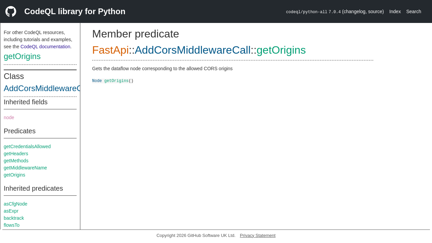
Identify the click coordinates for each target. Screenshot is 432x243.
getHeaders (16, 153)
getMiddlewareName (25, 167)
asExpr (11, 211)
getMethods (16, 160)
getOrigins (22, 56)
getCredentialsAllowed (27, 146)
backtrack (14, 218)
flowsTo (12, 225)
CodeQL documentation (45, 46)
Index (395, 11)
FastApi (110, 50)
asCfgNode (15, 204)
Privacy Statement (258, 235)
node (9, 117)
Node (97, 80)
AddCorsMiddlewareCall (47, 88)
